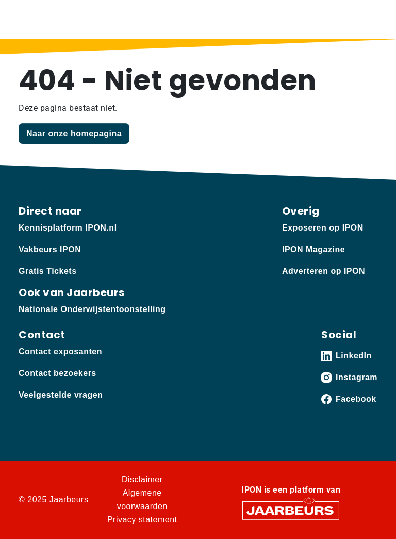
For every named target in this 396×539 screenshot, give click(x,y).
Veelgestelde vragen (61, 394)
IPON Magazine (313, 249)
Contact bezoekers (57, 373)
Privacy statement (142, 519)
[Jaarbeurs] (290, 510)
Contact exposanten (60, 351)
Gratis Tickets (48, 271)
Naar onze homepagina (74, 133)
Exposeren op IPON (323, 227)
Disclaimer (142, 479)
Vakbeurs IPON (50, 249)
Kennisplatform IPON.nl (68, 227)
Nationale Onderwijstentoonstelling (92, 309)
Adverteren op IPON (323, 271)
